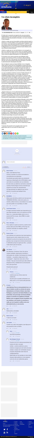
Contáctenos (31, 423)
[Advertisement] (14, 142)
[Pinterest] (11, 133)
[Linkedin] (9, 133)
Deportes (16, 424)
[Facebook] (3, 133)
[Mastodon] (13, 133)
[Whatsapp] (18, 133)
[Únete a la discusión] (19, 162)
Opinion (21, 423)
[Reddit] (7, 133)
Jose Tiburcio (17, 273)
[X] (5, 133)
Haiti (21, 421)
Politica (15, 423)
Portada (15, 421)
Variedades (22, 424)
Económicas (16, 425)
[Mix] (15, 133)
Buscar (32, 12)
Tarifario (30, 421)
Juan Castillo (17, 332)
